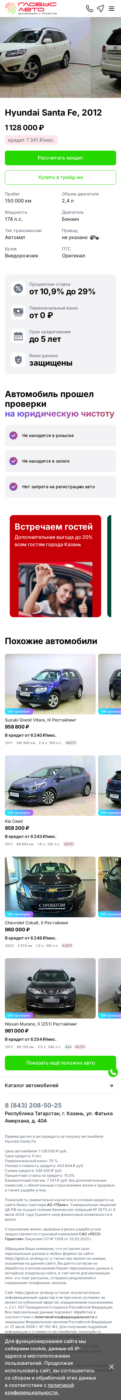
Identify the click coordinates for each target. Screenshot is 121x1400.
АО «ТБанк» (57, 1204)
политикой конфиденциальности (64, 1317)
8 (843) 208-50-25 (33, 1105)
